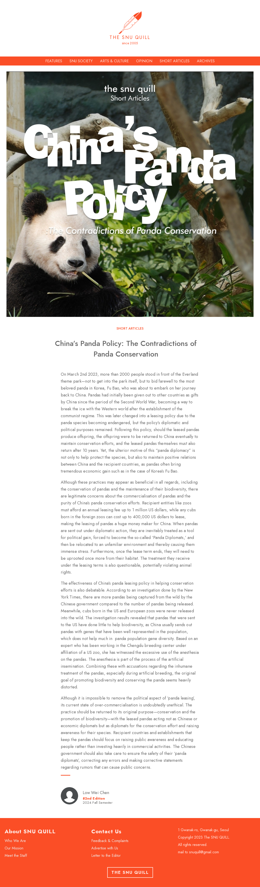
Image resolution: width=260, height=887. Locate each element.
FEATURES (53, 61)
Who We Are (15, 840)
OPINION (144, 61)
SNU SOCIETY (81, 61)
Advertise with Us (104, 848)
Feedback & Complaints (109, 840)
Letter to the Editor (106, 855)
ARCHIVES (206, 61)
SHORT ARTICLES (175, 61)
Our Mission (14, 848)
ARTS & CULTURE (114, 61)
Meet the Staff (16, 855)
